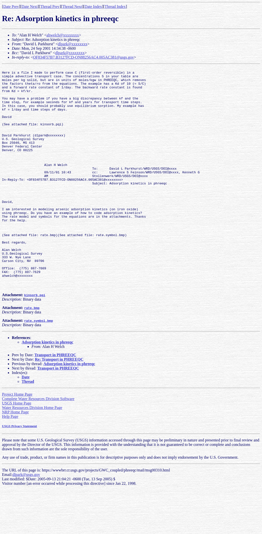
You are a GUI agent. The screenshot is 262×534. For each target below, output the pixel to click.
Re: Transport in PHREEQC (59, 404)
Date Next (30, 6)
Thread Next (72, 6)
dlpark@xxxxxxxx (72, 44)
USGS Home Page (16, 447)
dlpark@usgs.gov (26, 519)
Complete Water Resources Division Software (38, 443)
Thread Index (115, 6)
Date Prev (11, 6)
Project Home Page (17, 439)
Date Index (93, 6)
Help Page (10, 461)
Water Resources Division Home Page (32, 452)
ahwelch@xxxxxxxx (62, 35)
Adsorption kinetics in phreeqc (47, 386)
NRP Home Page (15, 456)
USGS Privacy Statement (19, 470)
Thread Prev (50, 6)
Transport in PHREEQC (55, 399)
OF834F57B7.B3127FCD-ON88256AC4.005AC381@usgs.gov (83, 57)
